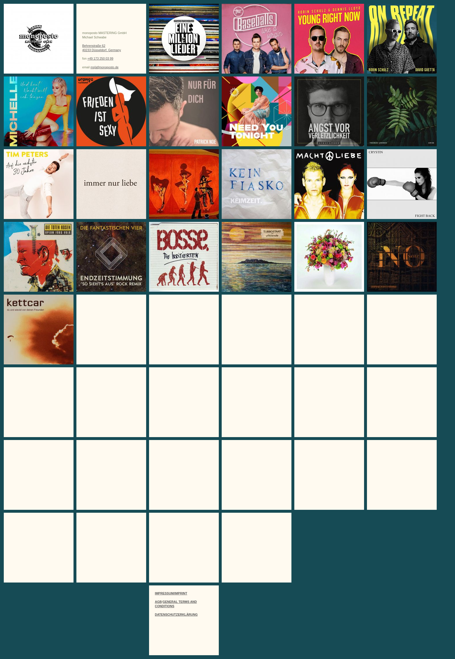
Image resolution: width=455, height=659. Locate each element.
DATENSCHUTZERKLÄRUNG (176, 614)
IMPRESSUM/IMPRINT (171, 593)
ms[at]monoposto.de (104, 67)
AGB (158, 601)
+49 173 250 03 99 (100, 58)
